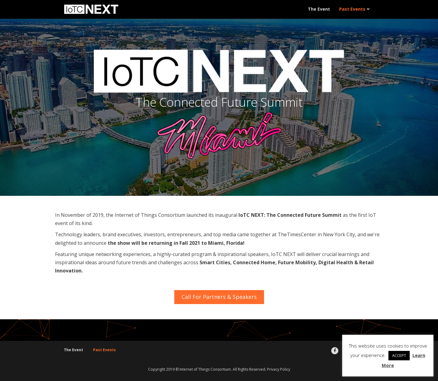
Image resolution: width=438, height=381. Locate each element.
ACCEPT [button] (399, 355)
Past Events (352, 9)
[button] (219, 297)
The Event (319, 9)
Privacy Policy (278, 369)
